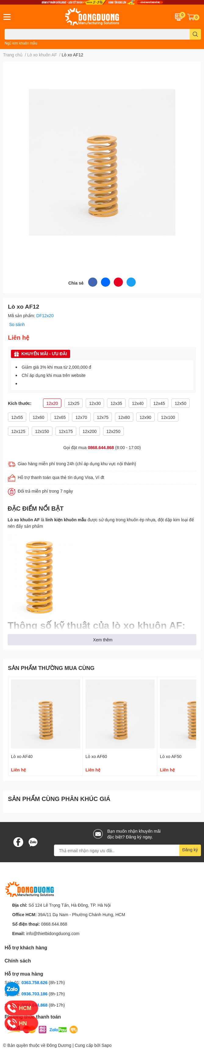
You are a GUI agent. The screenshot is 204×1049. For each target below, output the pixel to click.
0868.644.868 (101, 447)
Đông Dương (59, 1045)
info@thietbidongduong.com (53, 933)
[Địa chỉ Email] (127, 850)
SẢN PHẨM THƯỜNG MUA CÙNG (51, 667)
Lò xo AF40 (22, 756)
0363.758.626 (35, 982)
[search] (195, 34)
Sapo (107, 1045)
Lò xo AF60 (96, 756)
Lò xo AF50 (170, 756)
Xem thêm (103, 639)
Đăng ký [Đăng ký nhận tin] (190, 849)
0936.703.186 (35, 993)
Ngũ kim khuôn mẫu (21, 43)
